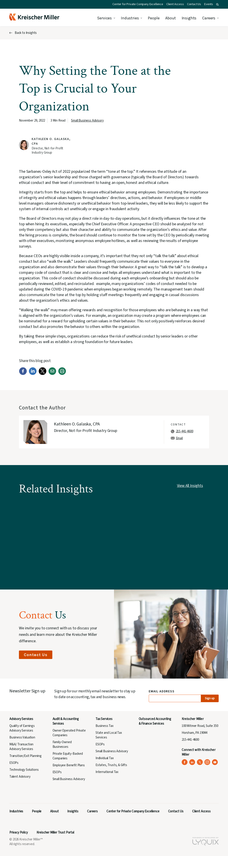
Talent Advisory (19, 776)
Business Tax (105, 726)
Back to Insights (26, 32)
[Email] (52, 374)
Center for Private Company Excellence (137, 4)
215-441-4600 (184, 431)
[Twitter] (43, 374)
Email (179, 438)
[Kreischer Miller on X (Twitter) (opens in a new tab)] (200, 762)
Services (104, 18)
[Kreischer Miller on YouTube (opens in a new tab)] (215, 762)
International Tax (107, 772)
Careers (208, 18)
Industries (130, 18)
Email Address (162, 691)
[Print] (62, 374)
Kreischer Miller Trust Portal (55, 832)
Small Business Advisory (87, 120)
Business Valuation (22, 737)
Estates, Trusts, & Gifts (111, 765)
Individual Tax (105, 758)
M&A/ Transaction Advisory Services (21, 746)
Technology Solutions (24, 769)
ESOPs (13, 762)
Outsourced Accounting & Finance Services (155, 721)
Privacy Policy (18, 832)
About (170, 18)
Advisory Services (21, 719)
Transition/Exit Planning (25, 756)
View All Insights (190, 485)
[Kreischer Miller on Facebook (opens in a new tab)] (185, 762)
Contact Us (194, 4)
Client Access (175, 4)
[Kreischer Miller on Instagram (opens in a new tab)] (207, 762)
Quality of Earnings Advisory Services (22, 728)
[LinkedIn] (33, 374)
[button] (217, 4)
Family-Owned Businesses (62, 744)
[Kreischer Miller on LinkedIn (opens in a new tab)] (192, 762)
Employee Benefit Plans (69, 765)
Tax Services (104, 719)
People (153, 18)
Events (208, 4)
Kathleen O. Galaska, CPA (77, 424)
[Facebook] (23, 374)
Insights (189, 18)
